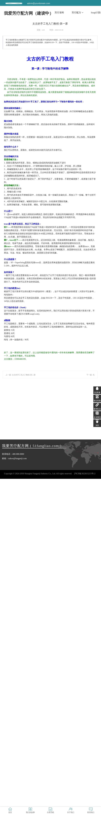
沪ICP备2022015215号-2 (84, 474)
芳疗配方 (77, 12)
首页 (44, 12)
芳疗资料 (59, 12)
